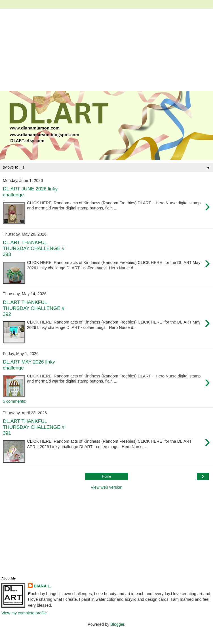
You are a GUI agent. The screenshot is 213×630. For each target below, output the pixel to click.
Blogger (117, 624)
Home (106, 476)
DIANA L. (42, 586)
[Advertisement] (106, 48)
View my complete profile (24, 613)
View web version (107, 487)
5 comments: (14, 401)
